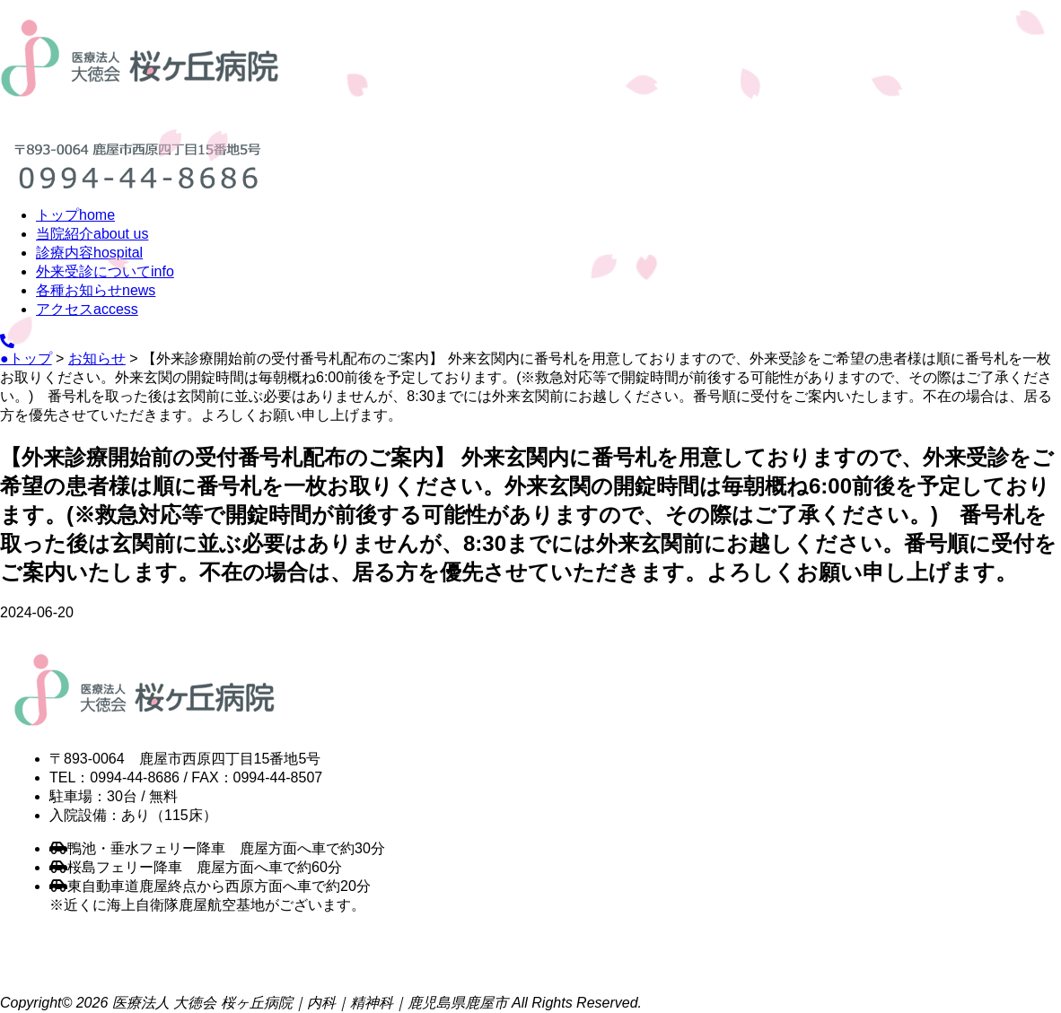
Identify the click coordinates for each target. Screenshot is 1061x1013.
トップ (75, 215)
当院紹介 (92, 233)
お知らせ (97, 358)
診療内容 (89, 252)
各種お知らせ (95, 290)
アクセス (87, 309)
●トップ (26, 358)
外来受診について (105, 271)
